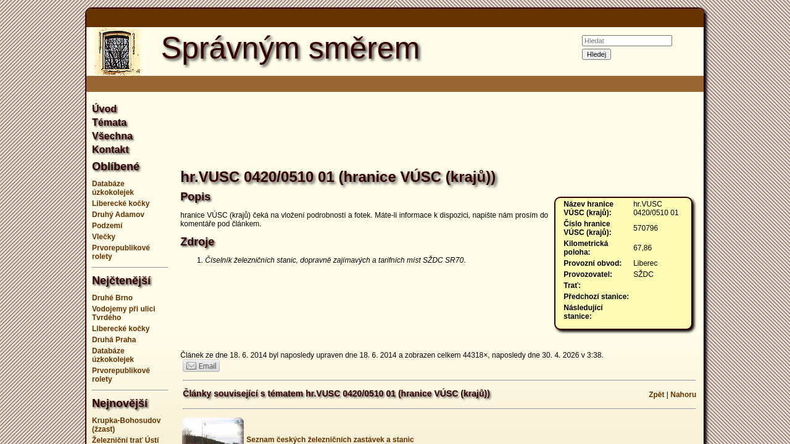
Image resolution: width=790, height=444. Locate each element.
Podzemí (107, 225)
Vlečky (103, 236)
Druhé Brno (112, 298)
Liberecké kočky (120, 203)
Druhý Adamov (118, 214)
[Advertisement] (753, 222)
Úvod (104, 109)
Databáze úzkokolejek (113, 188)
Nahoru (683, 394)
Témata (109, 122)
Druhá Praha (114, 339)
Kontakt (110, 149)
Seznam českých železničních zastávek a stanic (330, 439)
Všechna (112, 136)
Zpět (656, 394)
